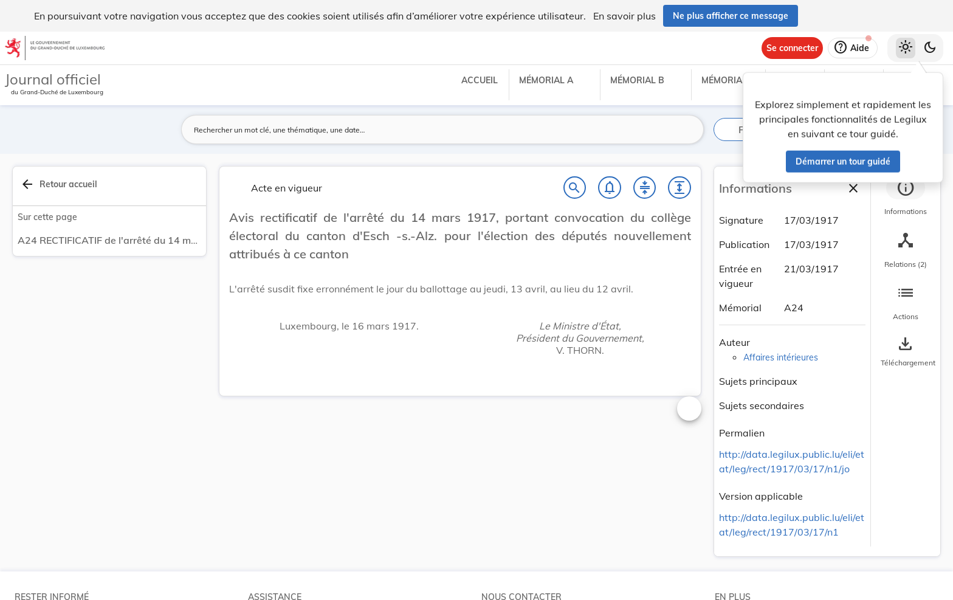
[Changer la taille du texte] (689, 408)
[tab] (905, 197)
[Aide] (853, 48)
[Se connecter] (792, 48)
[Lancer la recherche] (687, 129)
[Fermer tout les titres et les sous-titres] (644, 187)
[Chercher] (575, 187)
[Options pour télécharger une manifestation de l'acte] (905, 352)
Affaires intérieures (780, 357)
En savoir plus (624, 16)
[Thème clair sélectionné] (905, 48)
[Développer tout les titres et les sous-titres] (679, 187)
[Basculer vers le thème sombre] (930, 48)
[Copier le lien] (781, 434)
